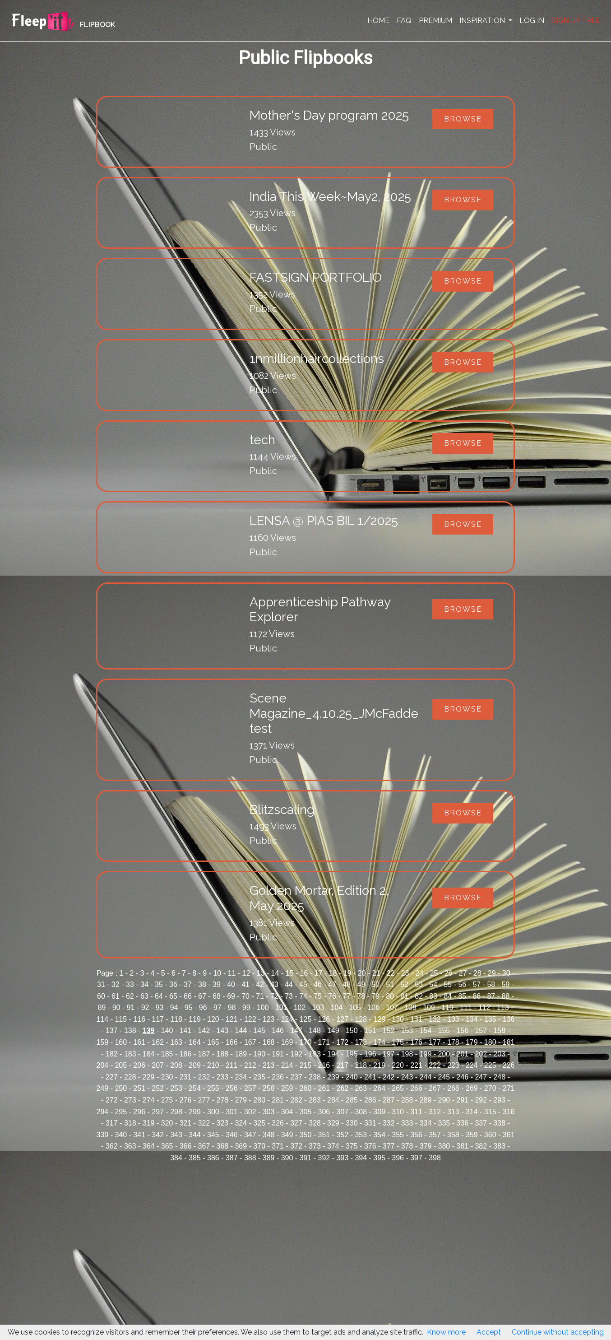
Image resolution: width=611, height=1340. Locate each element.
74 (303, 996)
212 (250, 1065)
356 (416, 1135)
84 (448, 996)
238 (315, 1077)
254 (195, 1088)
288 (407, 1100)
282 (296, 1100)
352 (342, 1135)
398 (435, 1158)
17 (319, 973)
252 (158, 1088)
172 (342, 1042)
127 (342, 1019)
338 (499, 1123)
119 (195, 1019)
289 (426, 1100)
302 (250, 1112)
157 (481, 1030)
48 (347, 984)
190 (259, 1054)
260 (306, 1088)
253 (176, 1088)
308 (361, 1112)
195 (352, 1054)
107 (392, 1007)
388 (250, 1158)
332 (389, 1123)
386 (213, 1158)
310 (398, 1112)
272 (112, 1100)
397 (416, 1158)
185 (167, 1054)
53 (419, 984)
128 (361, 1019)
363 (130, 1146)
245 (444, 1077)
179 (472, 1042)
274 (149, 1100)
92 (145, 1007)
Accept (489, 1332)
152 (389, 1030)
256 (232, 1088)
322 (204, 1123)
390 (287, 1158)
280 (259, 1100)
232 (204, 1077)
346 (232, 1135)
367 (204, 1146)
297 (158, 1112)
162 (158, 1042)
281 (278, 1100)
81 (404, 996)
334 (426, 1123)
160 (121, 1042)
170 (306, 1042)
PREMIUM (435, 20)
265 (398, 1088)
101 (281, 1007)
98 (232, 1007)
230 (167, 1077)
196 (370, 1054)
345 (213, 1135)
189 (241, 1054)
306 (324, 1112)
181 (509, 1042)
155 (444, 1030)
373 (315, 1146)
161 (139, 1042)
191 (278, 1054)
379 (426, 1146)
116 (139, 1019)
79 (375, 996)
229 (149, 1077)
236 (278, 1077)
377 (389, 1146)
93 (160, 1007)
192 (296, 1054)
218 (361, 1065)
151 (370, 1030)
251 (139, 1088)
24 (420, 973)
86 (476, 996)
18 (333, 973)
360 (490, 1135)
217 (342, 1065)
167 (250, 1042)
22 (391, 973)
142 (204, 1030)
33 (130, 984)
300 (213, 1112)
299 (195, 1112)
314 (472, 1112)
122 (250, 1019)
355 (398, 1135)
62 (130, 996)
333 (407, 1123)
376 (370, 1146)
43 (274, 984)
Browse (463, 119)
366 (186, 1146)
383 (499, 1146)
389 (269, 1158)
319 (149, 1123)
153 (407, 1030)
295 (121, 1112)
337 (481, 1123)
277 (204, 1100)
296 (139, 1112)
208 (176, 1065)
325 (259, 1123)
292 (481, 1100)
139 (149, 1030)
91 (131, 1007)
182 (112, 1054)
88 (505, 996)
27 (463, 973)
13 (261, 973)
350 (306, 1135)
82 (419, 996)
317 (112, 1123)
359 (472, 1135)
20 (362, 973)
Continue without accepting (558, 1332)
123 (269, 1019)
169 (287, 1042)
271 (509, 1088)
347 (250, 1135)
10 (217, 973)
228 (130, 1077)
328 (315, 1123)
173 (361, 1042)
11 (231, 973)
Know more (446, 1332)
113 (503, 1007)
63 (144, 996)
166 (232, 1042)
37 (188, 984)
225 (490, 1065)
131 (416, 1019)
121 (232, 1019)
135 (490, 1019)
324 (241, 1123)
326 (278, 1123)
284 (333, 1100)
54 (433, 984)
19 (347, 973)
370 (259, 1146)
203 (499, 1054)
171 (324, 1042)
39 (217, 984)
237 (296, 1077)
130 (398, 1019)
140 (167, 1030)
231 (186, 1077)
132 (435, 1019)
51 (390, 984)
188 (223, 1054)
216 (324, 1065)
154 (426, 1030)
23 (405, 973)
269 (472, 1088)
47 (332, 984)
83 (433, 996)
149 (333, 1030)
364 (149, 1146)
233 (223, 1077)
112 (484, 1007)
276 (186, 1100)
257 (250, 1088)
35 (159, 984)
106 (373, 1007)
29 (492, 973)
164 (195, 1042)
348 (269, 1135)
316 (509, 1112)
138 (130, 1030)
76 (332, 996)
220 (398, 1065)
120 (213, 1019)
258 (269, 1088)
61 (115, 996)
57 (476, 984)
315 (490, 1112)
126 (324, 1019)
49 (361, 984)
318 (130, 1123)
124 (287, 1019)
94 (174, 1007)
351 (324, 1135)
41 (245, 984)
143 (223, 1030)
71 (260, 996)
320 (167, 1123)
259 (287, 1088)
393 (342, 1158)
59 (505, 984)
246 (462, 1077)
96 (203, 1007)
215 (306, 1065)
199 (426, 1054)
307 (342, 1112)
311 (416, 1112)
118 (176, 1019)
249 (103, 1088)
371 (278, 1146)
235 (259, 1077)
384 (176, 1158)
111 (466, 1007)
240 (352, 1077)
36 (173, 984)
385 (195, 1158)
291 (462, 1100)
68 (217, 996)
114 (103, 1019)
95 (189, 1007)
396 (398, 1158)
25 (434, 973)
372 (296, 1146)
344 (195, 1135)
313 (453, 1112)
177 (435, 1042)
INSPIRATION (483, 20)
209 (195, 1065)
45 (303, 984)
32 (115, 984)
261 (324, 1088)
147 (296, 1030)
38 (202, 984)
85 (462, 996)
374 (333, 1146)
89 (102, 1007)
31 (101, 984)
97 (217, 1007)
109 (429, 1007)
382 (481, 1146)
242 (389, 1077)
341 (139, 1135)
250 (121, 1088)
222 (435, 1065)
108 (410, 1007)
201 (462, 1054)
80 (390, 996)
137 (112, 1030)
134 (472, 1019)
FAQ (404, 20)
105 (355, 1007)
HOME (378, 20)
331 (370, 1123)
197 (389, 1054)
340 (121, 1135)
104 (337, 1007)
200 (444, 1054)
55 (448, 984)
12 (246, 973)
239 (333, 1077)
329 (333, 1123)
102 (300, 1007)
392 (324, 1158)
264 (379, 1088)
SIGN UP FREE (575, 20)
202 (481, 1054)
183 (130, 1054)
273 (130, 1100)
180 (490, 1042)
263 (361, 1088)
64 (159, 996)
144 (241, 1030)
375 (352, 1146)
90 (116, 1007)
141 (186, 1030)
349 (287, 1135)
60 (101, 996)
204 (103, 1065)
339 (103, 1135)
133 (453, 1019)
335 (444, 1123)
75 (318, 996)
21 (376, 973)
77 (347, 996)
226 (509, 1065)
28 (477, 973)
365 (167, 1146)
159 (103, 1042)
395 (379, 1158)
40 (231, 984)
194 (333, 1054)
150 (352, 1030)
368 (223, 1146)
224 (472, 1065)
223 (453, 1065)
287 (389, 1100)
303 (269, 1112)
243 (407, 1077)
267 (435, 1088)
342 (158, 1135)
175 (398, 1042)
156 (462, 1030)
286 (370, 1100)
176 (416, 1042)
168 (269, 1042)
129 (379, 1019)
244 (426, 1077)
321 (186, 1123)
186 (186, 1054)
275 (167, 1100)
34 (144, 984)
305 (306, 1112)
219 (379, 1065)
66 (188, 996)
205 (121, 1065)
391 (306, 1158)
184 (149, 1054)
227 (112, 1077)
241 (370, 1077)
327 (296, 1123)
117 (158, 1019)
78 (361, 996)
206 (139, 1065)
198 (407, 1054)
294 (103, 1112)
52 (404, 984)
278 (223, 1100)
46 (318, 984)
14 (275, 973)
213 (269, 1065)
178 (453, 1042)
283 (315, 1100)
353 (361, 1135)
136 (509, 1019)
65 (173, 996)
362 (112, 1146)
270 (490, 1088)
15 (290, 973)
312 (435, 1112)
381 (462, 1146)
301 (232, 1112)
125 (306, 1019)
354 (379, 1135)
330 (352, 1123)
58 (491, 984)
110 (447, 1007)
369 (241, 1146)
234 (241, 1077)
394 (361, 1158)
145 (259, 1030)
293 (499, 1100)
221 (416, 1065)
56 (462, 984)
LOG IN (531, 20)
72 (274, 996)
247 (481, 1077)
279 (241, 1100)
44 (289, 984)
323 (223, 1123)
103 (318, 1007)
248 (499, 1077)
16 (304, 973)
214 (287, 1065)
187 (204, 1054)
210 (213, 1065)
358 (453, 1135)
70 (245, 996)
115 (121, 1019)
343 (176, 1135)
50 (375, 984)
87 (491, 996)
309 (379, 1112)
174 (379, 1042)
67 (202, 996)
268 (453, 1088)
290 (444, 1100)
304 (287, 1112)
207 (158, 1065)
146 (278, 1030)
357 (435, 1135)
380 (444, 1146)
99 (246, 1007)
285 (352, 1100)
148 (315, 1030)
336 (462, 1123)
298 (176, 1112)
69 (231, 996)
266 (416, 1088)
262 (342, 1088)
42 (260, 984)
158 (499, 1030)
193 (315, 1054)
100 (263, 1007)
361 (509, 1135)
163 (176, 1042)
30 (506, 973)
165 (213, 1042)
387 (232, 1158)
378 (407, 1146)
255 (213, 1088)
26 (448, 973)
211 (232, 1065)
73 (289, 996)
